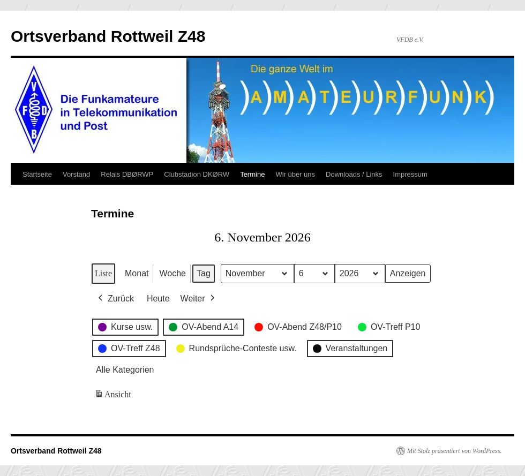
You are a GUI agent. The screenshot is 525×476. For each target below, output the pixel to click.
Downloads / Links (354, 174)
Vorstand (76, 174)
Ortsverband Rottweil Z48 (108, 36)
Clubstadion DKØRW (196, 174)
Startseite (37, 174)
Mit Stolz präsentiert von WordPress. (454, 451)
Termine (252, 174)
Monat (136, 273)
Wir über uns (295, 174)
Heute (158, 298)
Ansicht (113, 397)
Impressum (410, 174)
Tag (204, 273)
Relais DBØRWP (127, 174)
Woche (172, 273)
